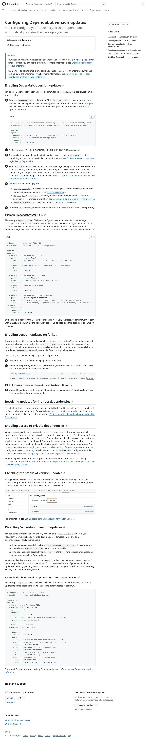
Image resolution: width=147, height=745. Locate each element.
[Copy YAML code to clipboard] (92, 117)
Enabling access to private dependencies (36, 425)
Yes (10, 698)
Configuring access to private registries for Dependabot (53, 453)
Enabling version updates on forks (31, 334)
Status (40, 735)
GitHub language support (17, 464)
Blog (69, 735)
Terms (25, 735)
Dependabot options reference (23, 178)
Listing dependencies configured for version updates (49, 518)
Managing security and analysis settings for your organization (56, 447)
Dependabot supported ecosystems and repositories (65, 461)
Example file (25, 215)
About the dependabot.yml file (76, 175)
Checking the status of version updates (35, 473)
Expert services (59, 735)
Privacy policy (10, 702)
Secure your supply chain (49, 10)
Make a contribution (86, 705)
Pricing (48, 735)
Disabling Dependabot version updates (35, 527)
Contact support (13, 724)
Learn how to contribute (83, 709)
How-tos (32, 10)
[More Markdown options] (128, 24)
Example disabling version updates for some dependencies (42, 577)
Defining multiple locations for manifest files (74, 199)
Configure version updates (98, 10)
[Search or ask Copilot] (81, 4)
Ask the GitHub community (17, 720)
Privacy (33, 735)
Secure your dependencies (73, 10)
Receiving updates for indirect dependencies (39, 401)
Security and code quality (16, 10)
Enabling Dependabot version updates (34, 85)
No (20, 698)
